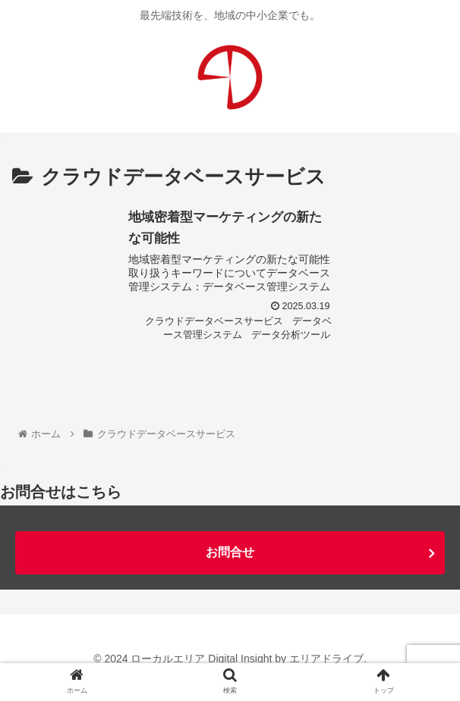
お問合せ (230, 552)
